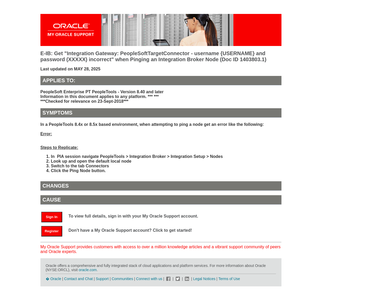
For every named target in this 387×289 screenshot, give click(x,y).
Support (102, 279)
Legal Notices (204, 279)
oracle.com (88, 270)
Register (52, 231)
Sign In (51, 217)
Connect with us (149, 279)
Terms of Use (229, 279)
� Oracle (53, 279)
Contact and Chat (78, 279)
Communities (122, 279)
